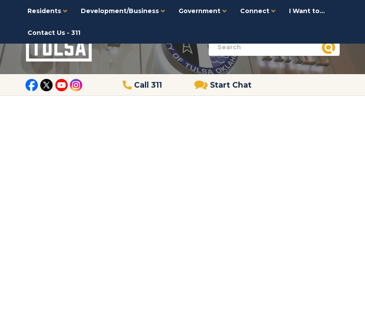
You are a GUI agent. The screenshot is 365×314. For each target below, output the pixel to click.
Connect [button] (258, 11)
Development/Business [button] (123, 11)
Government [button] (203, 11)
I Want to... (307, 11)
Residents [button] (48, 11)
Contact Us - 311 (54, 33)
